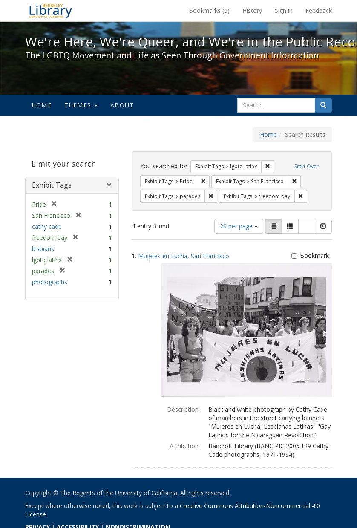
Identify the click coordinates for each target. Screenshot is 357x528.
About (122, 105)
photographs (49, 282)
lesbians (43, 249)
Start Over (306, 166)
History (252, 10)
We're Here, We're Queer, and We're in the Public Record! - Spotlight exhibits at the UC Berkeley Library (51, 10)
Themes (81, 105)
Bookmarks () (209, 10)
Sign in (284, 10)
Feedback (318, 10)
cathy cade (47, 226)
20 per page (239, 226)
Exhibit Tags (52, 185)
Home (42, 105)
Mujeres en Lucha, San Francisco (183, 256)
